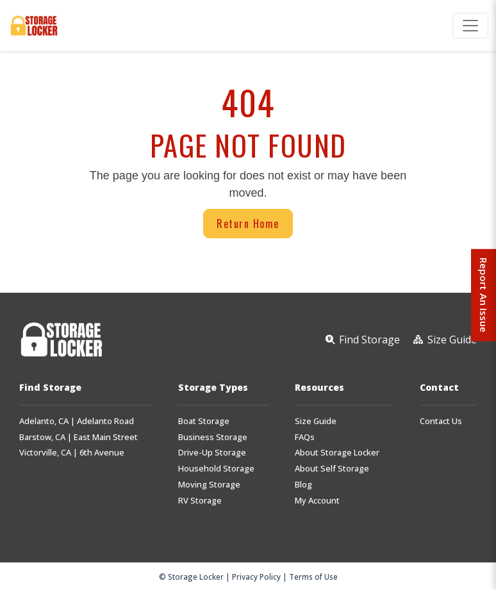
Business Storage (212, 437)
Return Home (248, 223)
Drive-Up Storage (212, 452)
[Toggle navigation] (470, 25)
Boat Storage (203, 421)
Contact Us (441, 421)
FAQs (305, 437)
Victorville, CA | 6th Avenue (71, 452)
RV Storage (200, 500)
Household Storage (216, 468)
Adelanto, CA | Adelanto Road (76, 421)
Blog (303, 484)
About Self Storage (332, 468)
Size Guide (315, 421)
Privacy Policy (256, 576)
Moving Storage (209, 484)
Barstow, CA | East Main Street (78, 437)
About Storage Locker (337, 452)
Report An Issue (482, 295)
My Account (317, 500)
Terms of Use (313, 576)
